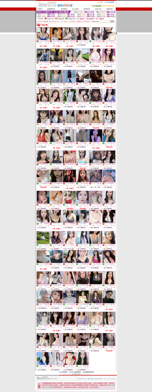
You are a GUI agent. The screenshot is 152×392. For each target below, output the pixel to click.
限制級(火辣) (50, 19)
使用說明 (87, 9)
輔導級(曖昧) (61, 19)
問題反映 (109, 9)
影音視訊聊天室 (76, 374)
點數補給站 (51, 9)
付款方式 (98, 9)
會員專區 (64, 9)
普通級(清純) (71, 19)
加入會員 (75, 9)
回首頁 (40, 9)
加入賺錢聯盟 (76, 372)
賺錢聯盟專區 (89, 372)
